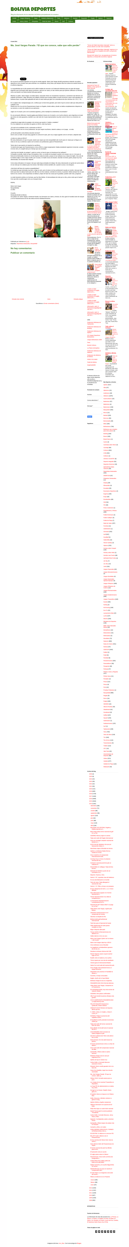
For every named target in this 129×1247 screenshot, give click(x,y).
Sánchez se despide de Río (98, 916)
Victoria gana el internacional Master (100, 962)
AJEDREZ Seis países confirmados (100, 993)
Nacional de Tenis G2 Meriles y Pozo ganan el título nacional (94, 87)
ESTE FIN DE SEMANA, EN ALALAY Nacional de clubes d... (100, 845)
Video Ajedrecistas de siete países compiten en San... (100, 926)
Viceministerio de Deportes (108, 754)
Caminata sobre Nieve (110, 444)
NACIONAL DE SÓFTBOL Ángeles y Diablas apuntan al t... (100, 828)
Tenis (58, 18)
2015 (90, 801)
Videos (105, 758)
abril (92, 825)
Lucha (105, 616)
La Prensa (113, 1217)
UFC (105, 748)
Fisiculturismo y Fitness (110, 510)
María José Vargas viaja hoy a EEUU (100, 942)
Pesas (105, 681)
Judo (105, 566)
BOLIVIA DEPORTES (33, 10)
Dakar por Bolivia (110, 227)
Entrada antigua (78, 299)
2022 (90, 784)
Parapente (106, 666)
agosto (93, 815)
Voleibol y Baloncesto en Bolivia (109, 124)
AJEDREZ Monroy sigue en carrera (100, 835)
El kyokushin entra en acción (98, 1152)
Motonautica (107, 635)
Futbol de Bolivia (92, 362)
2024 (90, 779)
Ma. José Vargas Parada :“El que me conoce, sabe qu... (100, 1074)
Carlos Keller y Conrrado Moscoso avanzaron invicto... (100, 1063)
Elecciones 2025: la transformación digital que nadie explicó (111, 158)
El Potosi (101, 1220)
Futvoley (106, 526)
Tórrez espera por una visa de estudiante (101, 960)
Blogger (79, 1243)
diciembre (94, 805)
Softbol (106, 715)
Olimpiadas (35, 21)
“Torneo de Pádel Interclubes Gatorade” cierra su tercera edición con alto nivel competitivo (101, 45)
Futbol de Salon (46, 21)
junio (92, 820)
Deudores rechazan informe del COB (100, 951)
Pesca (105, 684)
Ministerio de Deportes (110, 621)
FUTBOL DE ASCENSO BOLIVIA (111, 90)
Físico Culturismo (108, 507)
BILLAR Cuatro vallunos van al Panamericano (99, 1136)
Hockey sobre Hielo (109, 552)
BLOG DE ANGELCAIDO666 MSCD (110, 153)
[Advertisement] (64, 30)
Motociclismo (107, 633)
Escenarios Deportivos (110, 491)
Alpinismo (106, 390)
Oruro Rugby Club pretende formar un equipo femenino (101, 968)
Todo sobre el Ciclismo (109, 327)
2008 (90, 1200)
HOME (14, 18)
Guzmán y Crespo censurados (98, 975)
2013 (90, 1188)
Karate (105, 602)
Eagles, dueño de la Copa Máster (99, 978)
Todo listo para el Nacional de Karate (100, 923)
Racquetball (34, 243)
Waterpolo (106, 766)
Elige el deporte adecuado (97, 929)
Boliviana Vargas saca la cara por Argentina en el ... (99, 1056)
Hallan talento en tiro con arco (98, 936)
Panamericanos (108, 660)
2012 (90, 1190)
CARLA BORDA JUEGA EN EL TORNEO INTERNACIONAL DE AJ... (101, 1130)
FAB (105, 502)
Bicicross (106, 418)
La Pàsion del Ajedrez (93, 348)
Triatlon (106, 745)
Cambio (116, 1220)
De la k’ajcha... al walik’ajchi (98, 249)
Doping (106, 482)
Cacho (105, 442)
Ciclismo (70, 21)
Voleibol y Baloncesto (47, 18)
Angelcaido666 (91, 365)
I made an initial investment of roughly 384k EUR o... (93, 290)
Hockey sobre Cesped (110, 548)
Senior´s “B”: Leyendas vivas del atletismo (102, 877)
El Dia (106, 1222)
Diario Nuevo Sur (99, 1222)
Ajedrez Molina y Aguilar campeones (100, 1102)
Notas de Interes (108, 644)
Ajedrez (100, 18)
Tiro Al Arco (107, 740)
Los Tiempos (94, 1220)
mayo (92, 823)
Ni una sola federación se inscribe (99, 880)
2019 (90, 791)
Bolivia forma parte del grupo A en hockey (93, 124)
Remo (105, 698)
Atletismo (66, 18)
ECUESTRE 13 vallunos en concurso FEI (102, 1133)
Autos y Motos (24, 21)
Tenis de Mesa (108, 734)
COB (105, 453)
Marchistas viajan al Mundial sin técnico (101, 848)
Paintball (106, 658)
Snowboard (107, 712)
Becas (105, 412)
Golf (63, 21)
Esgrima (106, 494)
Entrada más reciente (18, 299)
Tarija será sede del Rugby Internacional (101, 838)
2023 (90, 781)
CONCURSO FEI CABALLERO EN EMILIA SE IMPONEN (100, 1161)
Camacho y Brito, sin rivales (98, 1127)
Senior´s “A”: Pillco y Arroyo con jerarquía (102, 886)
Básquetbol (107, 409)
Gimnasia (106, 531)
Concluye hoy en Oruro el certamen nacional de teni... (100, 859)
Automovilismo (108, 398)
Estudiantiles (107, 499)
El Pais (106, 1218)
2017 (90, 796)
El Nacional (90, 1222)
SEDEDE (106, 704)
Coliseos (106, 456)
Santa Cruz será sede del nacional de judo (102, 965)
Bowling (106, 433)
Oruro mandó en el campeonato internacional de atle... (99, 855)
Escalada (106, 488)
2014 (90, 803)
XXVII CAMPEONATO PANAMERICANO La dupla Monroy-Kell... (101, 1000)
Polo (105, 687)
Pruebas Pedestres (109, 690)
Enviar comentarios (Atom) (51, 303)
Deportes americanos (108, 276)
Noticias (106, 646)
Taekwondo (107, 729)
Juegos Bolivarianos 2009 (94, 339)
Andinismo (106, 393)
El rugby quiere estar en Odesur (99, 1154)
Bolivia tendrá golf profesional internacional (98, 919)
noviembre (94, 808)
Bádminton (107, 404)
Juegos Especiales (109, 569)
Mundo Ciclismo (91, 345)
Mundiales (106, 638)
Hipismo (106, 545)
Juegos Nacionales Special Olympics (109, 579)
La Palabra (100, 1218)
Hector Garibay (108, 542)
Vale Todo (106, 751)
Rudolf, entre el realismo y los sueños (100, 958)
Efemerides (107, 485)
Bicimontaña (107, 421)
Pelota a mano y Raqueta (111, 672)
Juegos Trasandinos (109, 599)
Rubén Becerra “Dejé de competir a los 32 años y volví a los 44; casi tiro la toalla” (94, 231)
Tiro (105, 737)
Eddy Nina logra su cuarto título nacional (101, 1108)
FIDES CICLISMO (92, 359)
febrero (93, 1182)
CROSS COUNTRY (109, 458)
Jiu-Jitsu (106, 563)
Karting (106, 604)
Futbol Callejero (108, 517)
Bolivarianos (107, 426)
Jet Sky (106, 561)
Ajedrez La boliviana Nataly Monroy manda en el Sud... (100, 851)
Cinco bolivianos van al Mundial (99, 945)
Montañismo (107, 630)
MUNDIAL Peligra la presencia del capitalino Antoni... (99, 1016)
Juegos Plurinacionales (110, 590)
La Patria (94, 1218)
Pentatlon (106, 679)
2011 (90, 1193)
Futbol (14, 21)
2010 (90, 1195)
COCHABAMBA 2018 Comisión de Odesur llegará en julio (100, 1032)
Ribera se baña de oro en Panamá (100, 1176)
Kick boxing (107, 607)
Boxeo (56, 21)
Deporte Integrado (109, 461)
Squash (106, 718)
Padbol (106, 652)
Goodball (106, 537)
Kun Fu (106, 610)
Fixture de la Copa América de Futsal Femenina (115, 206)
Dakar (35, 18)
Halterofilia (106, 540)
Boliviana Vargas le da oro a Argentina (101, 980)
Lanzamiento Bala (109, 613)
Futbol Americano (108, 515)
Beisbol (75, 18)
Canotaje (106, 447)
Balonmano (107, 407)
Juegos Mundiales (109, 576)
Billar (105, 423)
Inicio (48, 299)
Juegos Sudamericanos (110, 595)
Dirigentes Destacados (110, 478)
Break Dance (107, 439)
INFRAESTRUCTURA (110, 558)
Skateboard (107, 709)
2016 (90, 798)
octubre (93, 810)
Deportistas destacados (23, 243)
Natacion (109, 18)
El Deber (111, 1218)
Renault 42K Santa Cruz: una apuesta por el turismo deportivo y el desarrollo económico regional (102, 56)
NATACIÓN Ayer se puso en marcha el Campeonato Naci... (101, 1169)
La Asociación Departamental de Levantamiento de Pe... (99, 901)
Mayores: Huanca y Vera (97, 875)
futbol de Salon (108, 523)
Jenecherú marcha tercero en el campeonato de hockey (99, 913)
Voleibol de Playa (108, 764)
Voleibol (106, 761)
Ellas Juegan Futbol (111, 202)
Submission (107, 720)
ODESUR (106, 649)
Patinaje (106, 669)
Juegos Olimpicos (25, 18)
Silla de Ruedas (108, 706)
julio (92, 818)
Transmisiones (108, 743)
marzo (93, 1180)
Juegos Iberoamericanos (110, 572)
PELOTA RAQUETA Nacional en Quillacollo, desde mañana (99, 1004)
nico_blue (61, 1243)
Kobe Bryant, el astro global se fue (114, 282)
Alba (105, 387)
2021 (90, 786)
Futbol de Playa (108, 520)
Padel (105, 655)
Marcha (106, 618)
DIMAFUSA (107, 475)
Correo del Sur (109, 1220)
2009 (90, 1197)
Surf (105, 726)
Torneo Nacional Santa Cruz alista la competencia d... (100, 897)
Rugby (92, 18)
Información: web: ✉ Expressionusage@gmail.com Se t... (94, 308)
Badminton (107, 401)
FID (105, 505)
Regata (106, 695)
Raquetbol (84, 18)
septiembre (94, 813)
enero (92, 1185)
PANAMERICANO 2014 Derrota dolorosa (101, 983)
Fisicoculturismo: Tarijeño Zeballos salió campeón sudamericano (94, 268)
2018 (90, 793)
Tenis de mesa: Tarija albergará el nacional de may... (99, 883)
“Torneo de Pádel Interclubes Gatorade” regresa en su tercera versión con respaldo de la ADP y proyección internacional (102, 51)
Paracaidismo (107, 663)
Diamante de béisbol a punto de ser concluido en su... (100, 871)
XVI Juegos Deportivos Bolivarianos (93, 336)
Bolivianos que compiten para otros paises (110, 430)
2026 (90, 774)
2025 (90, 776)
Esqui (105, 496)
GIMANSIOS (107, 528)
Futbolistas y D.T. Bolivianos (110, 177)
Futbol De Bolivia (110, 64)
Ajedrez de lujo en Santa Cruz (98, 1059)
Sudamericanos (108, 723)
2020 (90, 789)
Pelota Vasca (107, 676)
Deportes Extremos (109, 464)
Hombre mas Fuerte (109, 555)
